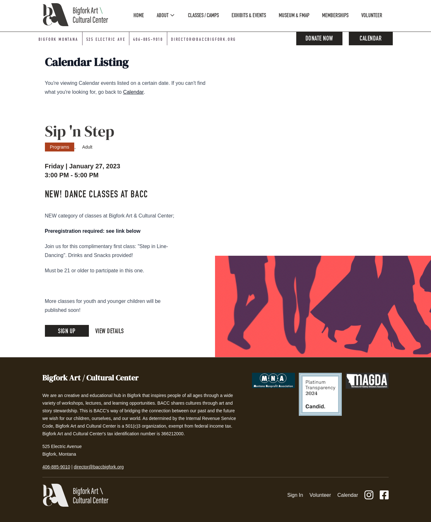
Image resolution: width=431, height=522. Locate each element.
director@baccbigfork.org (99, 466)
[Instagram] (368, 495)
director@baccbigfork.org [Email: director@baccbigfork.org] (203, 40)
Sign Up (66, 332)
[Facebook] (384, 495)
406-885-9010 (56, 466)
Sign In (295, 495)
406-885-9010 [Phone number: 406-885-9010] (148, 40)
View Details (109, 332)
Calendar (371, 39)
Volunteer (320, 495)
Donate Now (319, 39)
